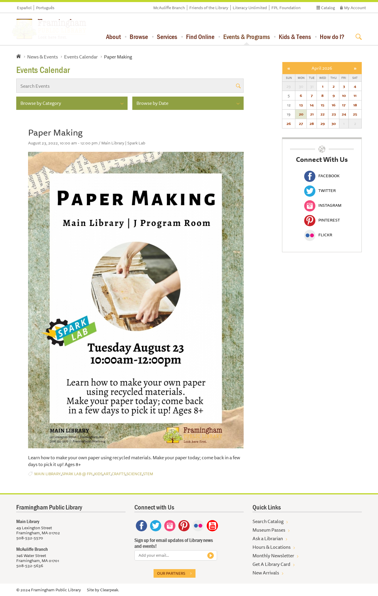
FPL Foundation (286, 7)
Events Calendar (81, 57)
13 (301, 105)
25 (355, 114)
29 (322, 123)
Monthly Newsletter (273, 555)
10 (344, 95)
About (113, 36)
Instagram (322, 205)
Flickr (318, 235)
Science (134, 474)
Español (24, 7)
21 (312, 114)
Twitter (320, 190)
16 (333, 105)
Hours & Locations (271, 547)
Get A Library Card (271, 564)
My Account (355, 7)
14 (312, 105)
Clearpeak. (109, 590)
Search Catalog (268, 521)
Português (45, 7)
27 (301, 123)
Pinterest (322, 220)
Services (167, 36)
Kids (98, 474)
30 (333, 123)
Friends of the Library (208, 7)
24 (344, 114)
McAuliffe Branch (169, 7)
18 (355, 105)
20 (301, 114)
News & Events (42, 57)
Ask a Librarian (267, 538)
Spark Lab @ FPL (77, 474)
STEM (148, 474)
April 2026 (322, 68)
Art (107, 474)
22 (322, 114)
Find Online (200, 36)
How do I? (332, 36)
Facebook (322, 175)
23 (334, 114)
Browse (139, 36)
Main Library (47, 474)
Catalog (328, 7)
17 (344, 105)
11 (354, 95)
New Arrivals (265, 572)
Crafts (119, 474)
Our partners (171, 573)
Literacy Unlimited (250, 7)
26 (288, 123)
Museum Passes (268, 530)
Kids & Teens (295, 36)
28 (311, 123)
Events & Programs (246, 36)
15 (322, 105)
